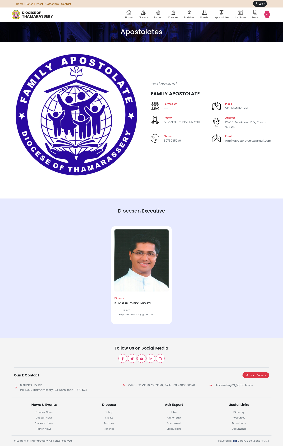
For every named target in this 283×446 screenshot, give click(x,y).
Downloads (239, 423)
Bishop (158, 14)
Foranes (173, 14)
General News (44, 412)
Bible (174, 412)
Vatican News (44, 417)
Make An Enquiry (256, 375)
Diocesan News (44, 423)
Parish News (44, 428)
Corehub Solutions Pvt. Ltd (251, 440)
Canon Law (174, 417)
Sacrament (174, 423)
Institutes (240, 14)
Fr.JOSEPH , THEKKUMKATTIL (182, 122)
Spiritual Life (174, 428)
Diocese (143, 14)
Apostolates (221, 14)
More (255, 14)
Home (128, 14)
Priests (204, 14)
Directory (238, 412)
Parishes (189, 14)
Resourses (239, 417)
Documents (239, 428)
